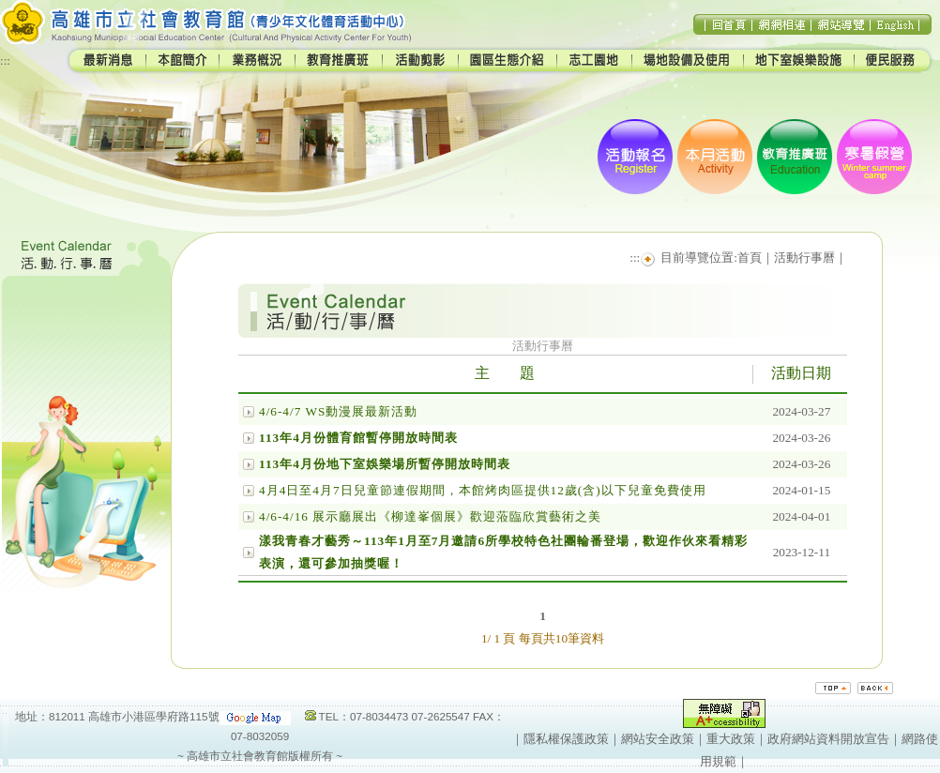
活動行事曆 (804, 257)
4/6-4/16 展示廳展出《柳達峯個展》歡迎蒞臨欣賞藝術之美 (430, 516)
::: (5, 60)
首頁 (749, 257)
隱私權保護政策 (566, 739)
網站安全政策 (657, 739)
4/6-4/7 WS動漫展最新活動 (338, 411)
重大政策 (730, 739)
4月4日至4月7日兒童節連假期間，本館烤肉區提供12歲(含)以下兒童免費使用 (482, 490)
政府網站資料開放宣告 (828, 739)
